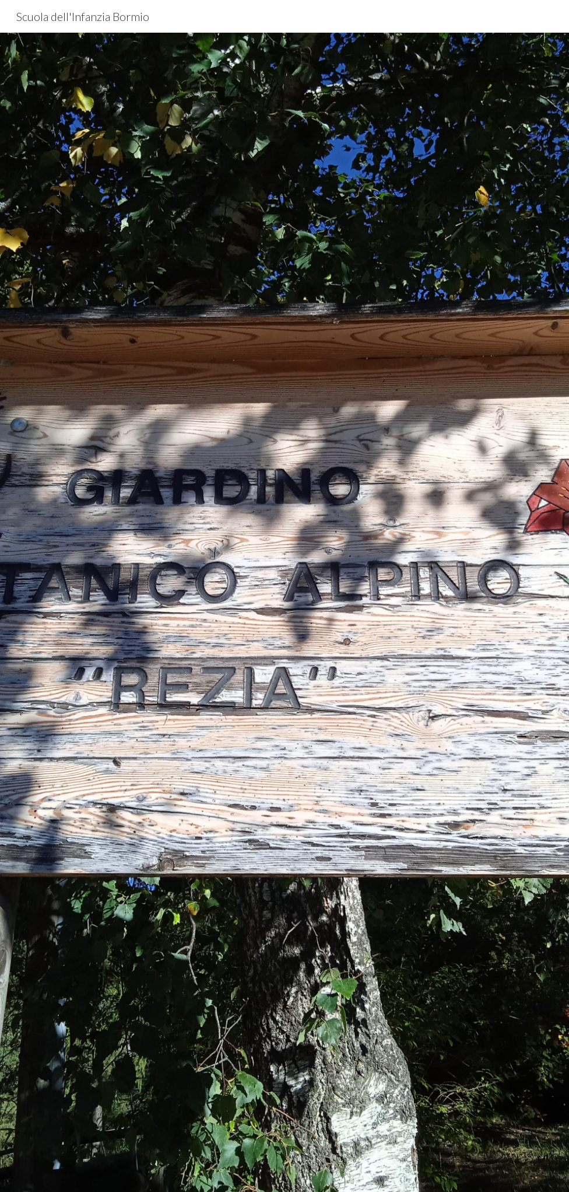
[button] (284, 1171)
